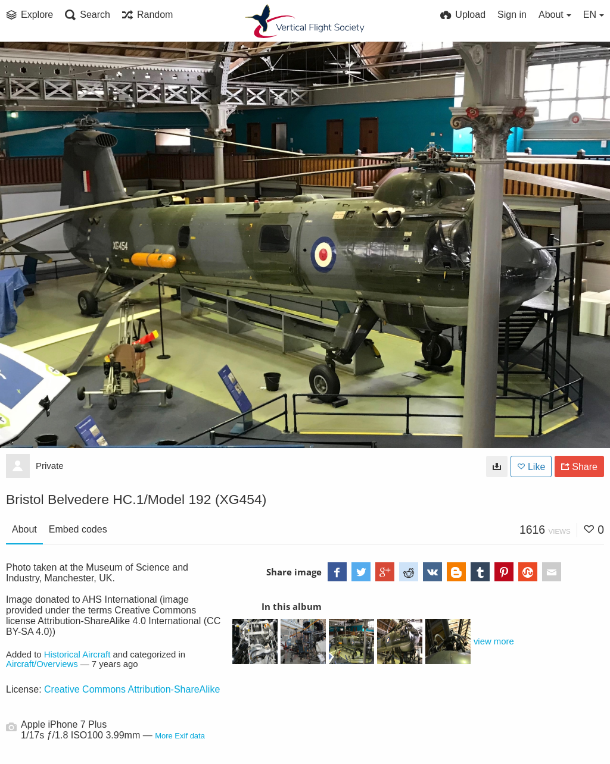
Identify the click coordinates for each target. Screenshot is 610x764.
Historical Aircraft (77, 654)
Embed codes (78, 529)
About (24, 529)
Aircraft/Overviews (42, 664)
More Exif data (180, 735)
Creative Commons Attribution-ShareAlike (132, 689)
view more (494, 641)
